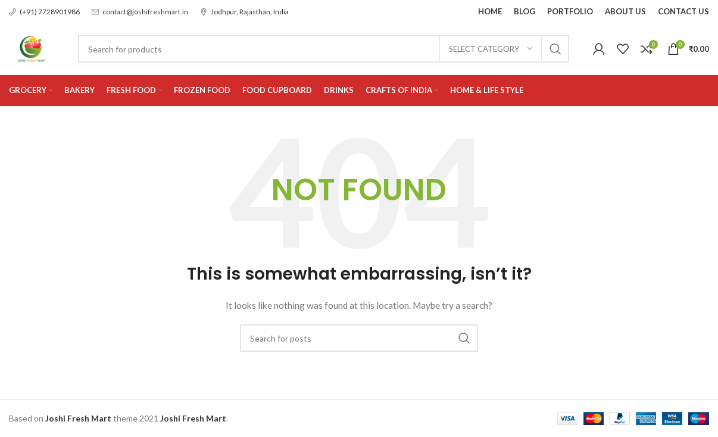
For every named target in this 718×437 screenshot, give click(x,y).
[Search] (324, 49)
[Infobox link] (44, 11)
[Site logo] (32, 48)
